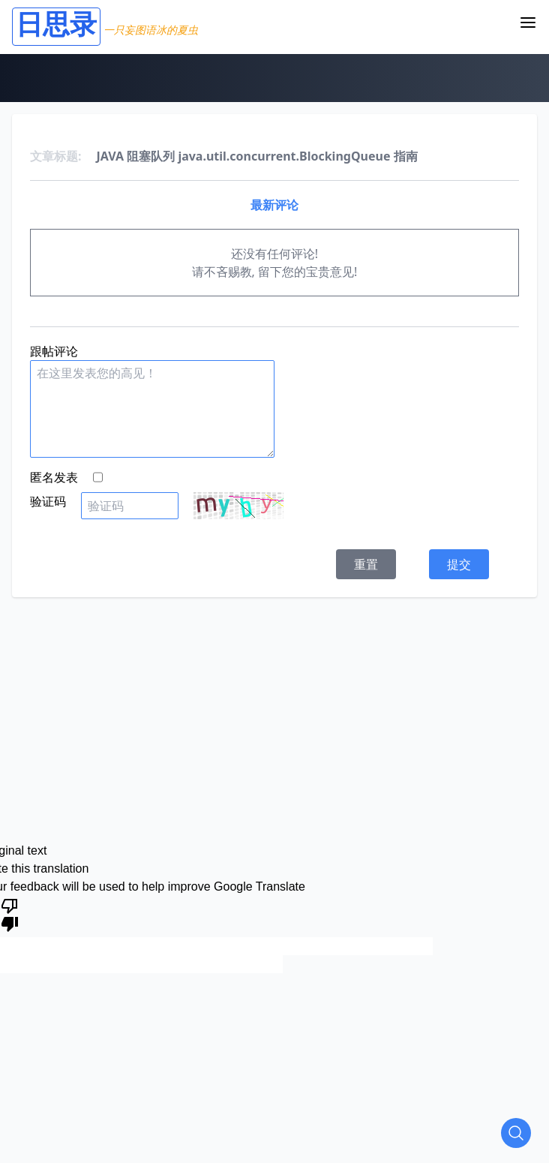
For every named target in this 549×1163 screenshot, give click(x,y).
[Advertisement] (280, 702)
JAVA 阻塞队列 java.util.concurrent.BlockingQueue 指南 (257, 156)
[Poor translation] (10, 914)
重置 (366, 564)
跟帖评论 (54, 351)
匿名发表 (54, 477)
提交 (459, 564)
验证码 (48, 501)
